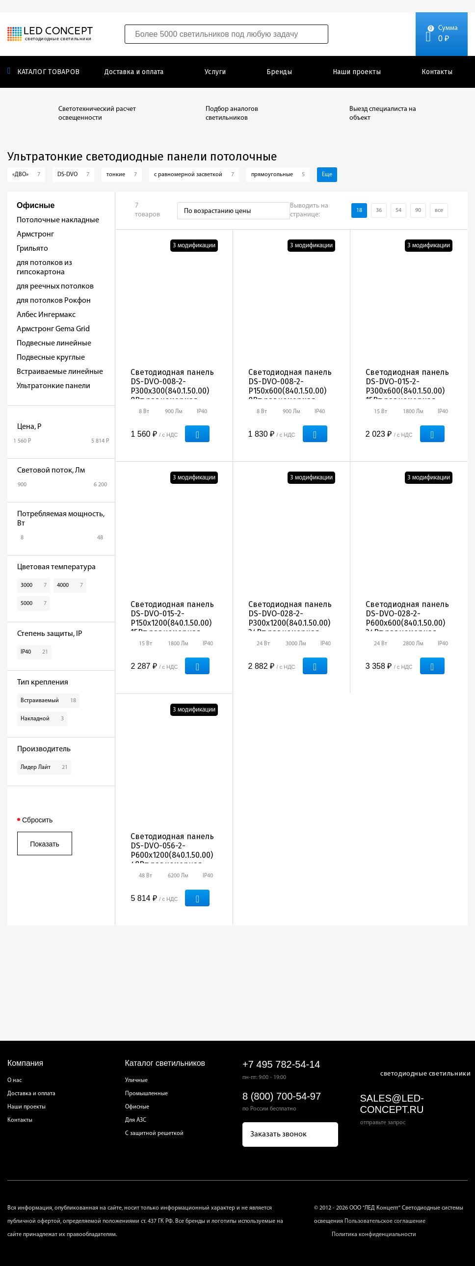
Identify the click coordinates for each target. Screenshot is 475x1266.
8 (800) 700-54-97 (281, 1096)
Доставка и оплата (134, 72)
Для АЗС (135, 1120)
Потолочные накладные (58, 220)
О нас (14, 1080)
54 (398, 210)
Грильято (32, 249)
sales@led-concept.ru (392, 1104)
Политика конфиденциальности (374, 1235)
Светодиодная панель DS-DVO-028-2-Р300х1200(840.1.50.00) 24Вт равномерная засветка (290, 623)
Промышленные (146, 1094)
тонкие (121, 175)
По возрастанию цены (217, 211)
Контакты (437, 72)
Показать (44, 844)
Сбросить (37, 820)
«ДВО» (26, 175)
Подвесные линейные (54, 343)
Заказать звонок (278, 1134)
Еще (327, 175)
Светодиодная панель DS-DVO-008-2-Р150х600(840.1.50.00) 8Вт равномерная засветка (290, 391)
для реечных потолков (55, 286)
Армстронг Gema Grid (53, 329)
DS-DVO (73, 175)
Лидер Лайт (44, 767)
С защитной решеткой (154, 1133)
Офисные (137, 1107)
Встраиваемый (48, 701)
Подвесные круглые (51, 358)
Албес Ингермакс (46, 315)
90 (418, 210)
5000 (34, 604)
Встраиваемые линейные (60, 372)
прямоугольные (278, 175)
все (439, 210)
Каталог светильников (165, 1063)
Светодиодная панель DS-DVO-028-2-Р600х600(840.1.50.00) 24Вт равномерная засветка (407, 623)
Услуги (215, 72)
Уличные (136, 1080)
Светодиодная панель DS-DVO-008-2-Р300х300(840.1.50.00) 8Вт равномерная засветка (172, 391)
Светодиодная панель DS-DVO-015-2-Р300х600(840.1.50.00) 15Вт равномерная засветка (407, 391)
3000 (34, 585)
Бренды (279, 72)
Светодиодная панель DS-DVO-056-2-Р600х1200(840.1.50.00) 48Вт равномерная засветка (172, 855)
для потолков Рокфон (54, 301)
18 (359, 210)
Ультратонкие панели (53, 386)
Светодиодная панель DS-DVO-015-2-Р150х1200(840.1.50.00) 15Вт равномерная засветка (172, 623)
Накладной (42, 719)
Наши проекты (357, 72)
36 (379, 210)
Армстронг (35, 234)
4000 (70, 585)
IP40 (34, 652)
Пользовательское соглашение (384, 1221)
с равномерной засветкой (194, 175)
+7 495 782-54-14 (281, 1064)
